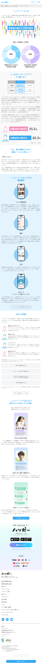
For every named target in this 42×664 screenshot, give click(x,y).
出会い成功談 (4, 599)
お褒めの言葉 (4, 602)
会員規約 (2, 626)
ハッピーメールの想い (5, 591)
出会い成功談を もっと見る (21, 393)
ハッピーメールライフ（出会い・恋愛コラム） (10, 609)
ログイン (34, 2)
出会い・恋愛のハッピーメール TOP (9, 5)
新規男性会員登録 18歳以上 (6, 583)
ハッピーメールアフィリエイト (7, 612)
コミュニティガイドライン (5, 634)
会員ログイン (4, 586)
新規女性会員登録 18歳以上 (6, 581)
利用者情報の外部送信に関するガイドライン (8, 632)
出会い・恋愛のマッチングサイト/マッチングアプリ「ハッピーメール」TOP (9, 577)
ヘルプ (2, 604)
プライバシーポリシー (5, 628)
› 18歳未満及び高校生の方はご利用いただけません (21, 548)
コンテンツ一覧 (4, 614)
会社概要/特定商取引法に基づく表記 (7, 630)
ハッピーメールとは (5, 589)
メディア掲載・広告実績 (6, 607)
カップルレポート (4, 596)
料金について (4, 594)
